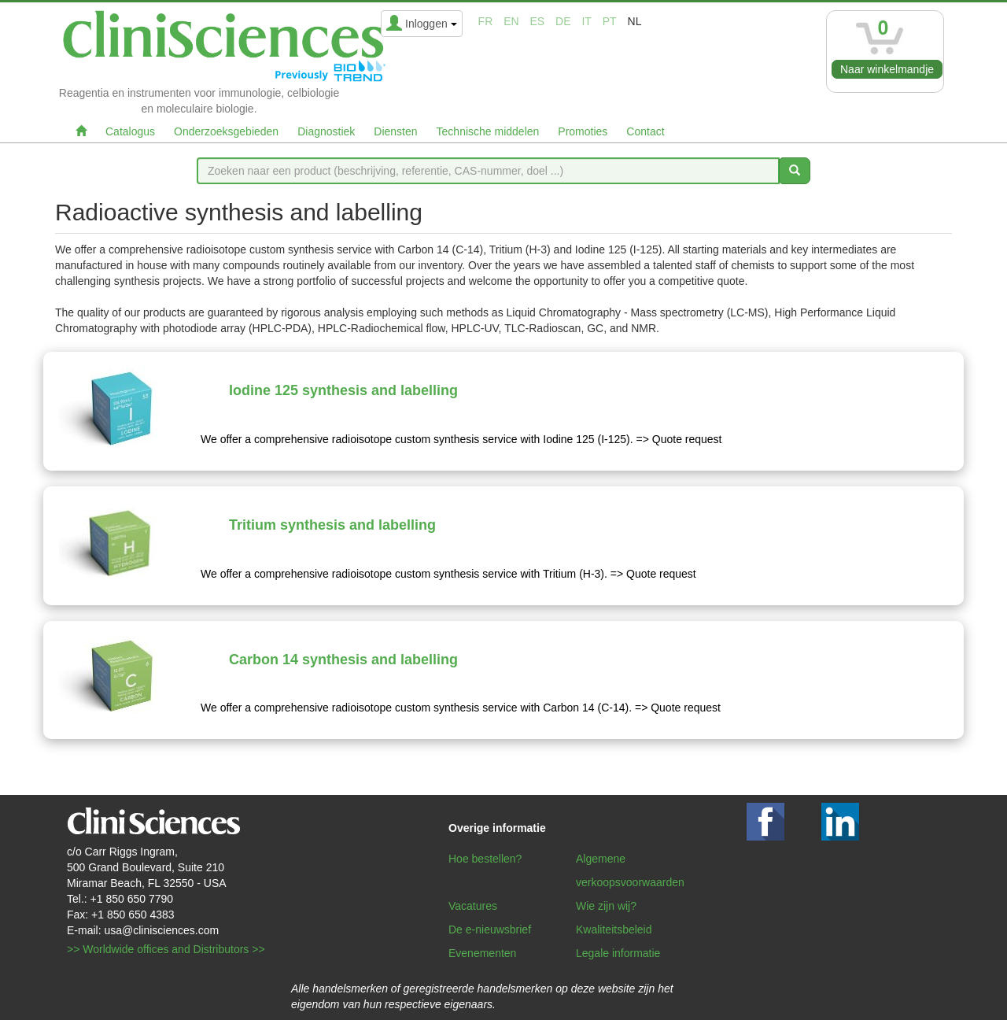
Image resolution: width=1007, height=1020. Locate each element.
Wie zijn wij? (606, 906)
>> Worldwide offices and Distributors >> (166, 949)
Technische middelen (488, 131)
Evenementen (482, 953)
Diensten (395, 131)
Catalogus (130, 131)
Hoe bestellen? (485, 858)
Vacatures (472, 906)
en (511, 21)
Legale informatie (618, 953)
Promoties (582, 131)
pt (610, 21)
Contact (645, 131)
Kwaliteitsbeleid (614, 929)
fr (485, 21)
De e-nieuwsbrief (489, 929)
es (537, 21)
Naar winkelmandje (887, 69)
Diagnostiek (326, 131)
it (586, 21)
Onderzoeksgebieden (226, 131)
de (562, 21)
